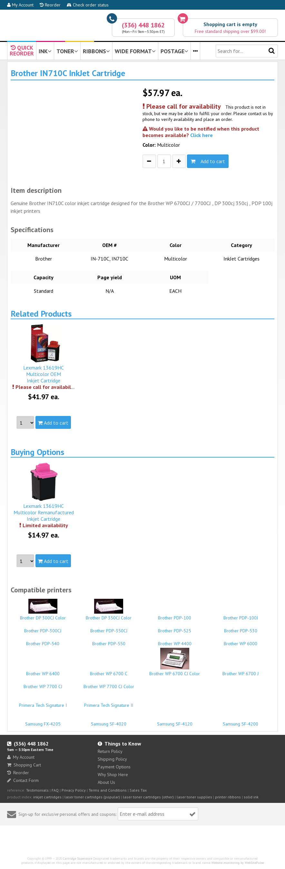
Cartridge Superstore (77, 858)
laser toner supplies (194, 797)
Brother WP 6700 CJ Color (174, 662)
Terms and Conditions (108, 790)
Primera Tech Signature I (43, 702)
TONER (67, 51)
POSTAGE (174, 51)
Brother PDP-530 (240, 628)
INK (45, 51)
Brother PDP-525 (174, 628)
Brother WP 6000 (240, 641)
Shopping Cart (24, 765)
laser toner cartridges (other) (148, 797)
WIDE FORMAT (135, 51)
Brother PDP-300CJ (43, 628)
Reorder (50, 5)
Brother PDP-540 (43, 641)
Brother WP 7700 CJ (43, 683)
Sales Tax (138, 790)
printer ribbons (228, 797)
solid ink (251, 797)
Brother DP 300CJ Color (43, 610)
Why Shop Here (113, 774)
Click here (201, 135)
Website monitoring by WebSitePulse (237, 863)
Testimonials (37, 790)
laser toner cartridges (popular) (92, 797)
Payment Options (114, 767)
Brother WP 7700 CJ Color (109, 683)
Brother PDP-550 (109, 641)
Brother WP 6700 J (240, 670)
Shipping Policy (112, 759)
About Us (106, 782)
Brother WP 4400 (174, 641)
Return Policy (110, 751)
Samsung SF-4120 (174, 721)
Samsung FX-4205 (43, 721)
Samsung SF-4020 (109, 721)
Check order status (88, 5)
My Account (20, 5)
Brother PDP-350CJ (109, 628)
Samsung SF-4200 (240, 721)
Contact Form (23, 780)
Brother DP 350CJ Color (109, 610)
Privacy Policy (74, 790)
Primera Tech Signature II (109, 702)
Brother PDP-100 (174, 615)
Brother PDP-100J (240, 615)
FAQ (55, 790)
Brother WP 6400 (43, 670)
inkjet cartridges (47, 797)
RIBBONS (96, 51)
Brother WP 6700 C (109, 670)
